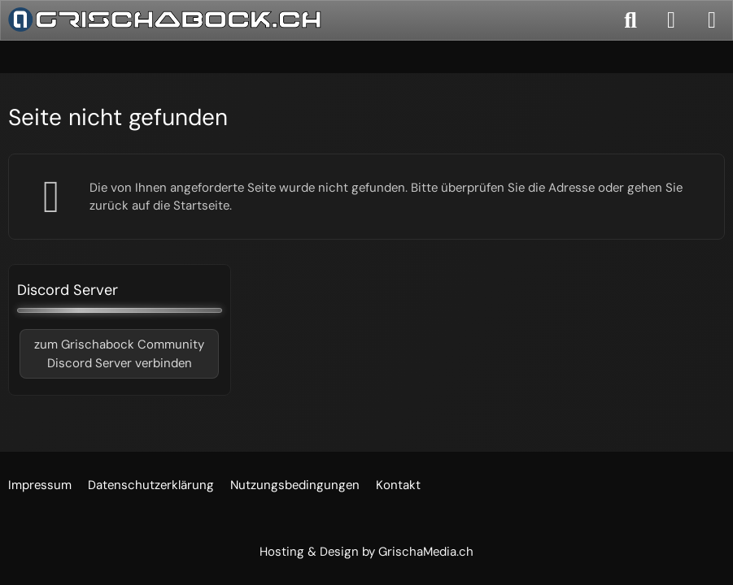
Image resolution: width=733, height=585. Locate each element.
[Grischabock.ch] (165, 19)
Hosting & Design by (366, 552)
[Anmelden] (671, 20)
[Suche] (630, 20)
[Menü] (712, 20)
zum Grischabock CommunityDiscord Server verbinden (119, 353)
